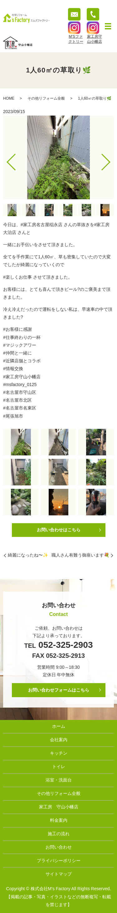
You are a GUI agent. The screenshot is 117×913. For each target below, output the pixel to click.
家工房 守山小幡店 (58, 806)
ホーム (58, 726)
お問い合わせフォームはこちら (58, 689)
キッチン (58, 753)
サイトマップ (59, 873)
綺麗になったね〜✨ (28, 555)
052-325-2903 (64, 645)
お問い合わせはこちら (58, 529)
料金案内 (58, 820)
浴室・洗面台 (59, 779)
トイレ (58, 766)
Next (111, 159)
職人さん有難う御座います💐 (80, 555)
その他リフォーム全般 (46, 98)
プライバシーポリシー (58, 860)
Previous (6, 159)
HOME (8, 98)
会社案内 (58, 739)
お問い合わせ (59, 847)
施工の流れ (59, 833)
